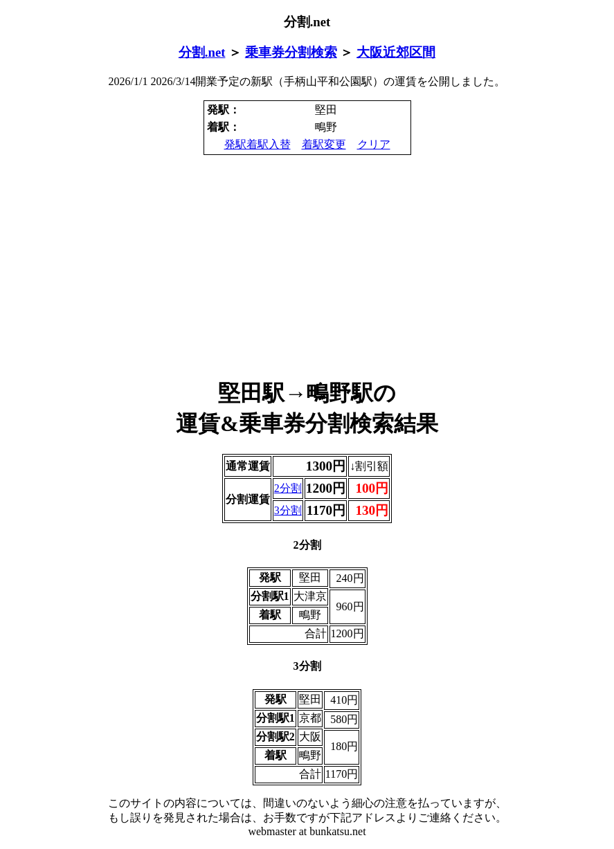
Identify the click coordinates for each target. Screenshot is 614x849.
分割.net (202, 52)
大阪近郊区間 (395, 52)
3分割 (288, 510)
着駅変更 (324, 144)
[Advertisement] (307, 267)
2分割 (288, 488)
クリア (373, 144)
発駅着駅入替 (257, 144)
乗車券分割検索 (291, 52)
